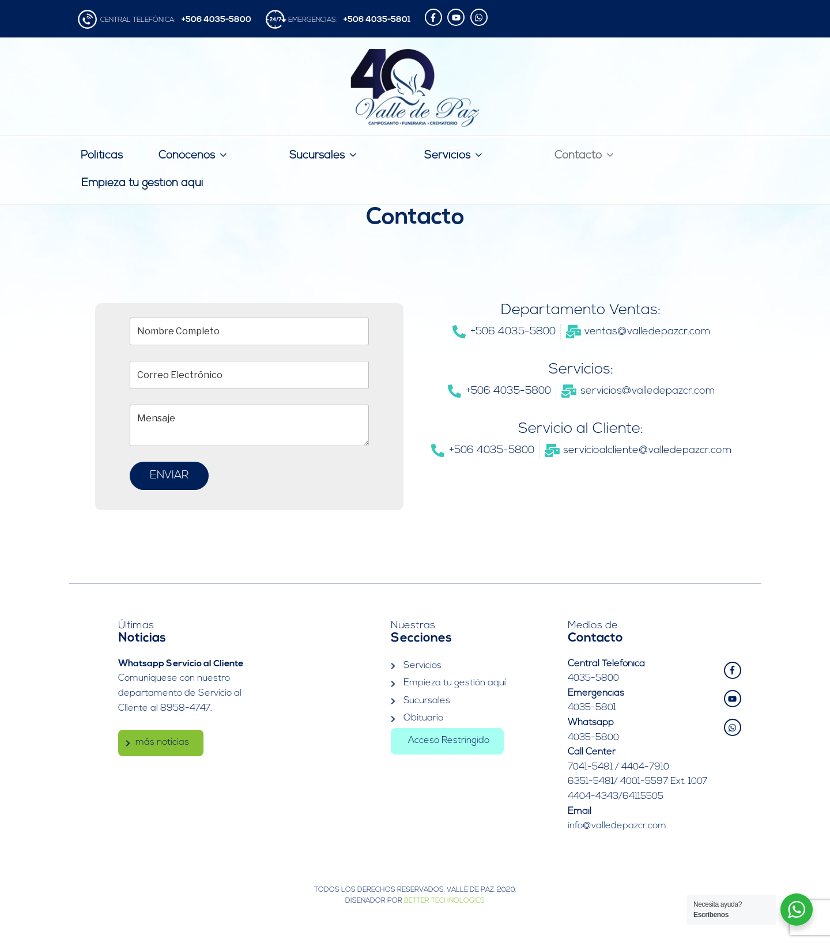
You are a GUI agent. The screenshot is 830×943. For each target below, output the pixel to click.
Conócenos (194, 155)
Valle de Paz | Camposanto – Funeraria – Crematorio (415, 88)
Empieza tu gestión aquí (142, 183)
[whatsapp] (480, 17)
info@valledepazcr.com (617, 826)
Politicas (102, 155)
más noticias (162, 742)
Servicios (454, 155)
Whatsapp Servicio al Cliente (180, 664)
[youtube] (457, 17)
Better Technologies (444, 900)
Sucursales (324, 155)
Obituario (423, 718)
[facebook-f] (435, 17)
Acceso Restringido (448, 740)
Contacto (585, 155)
